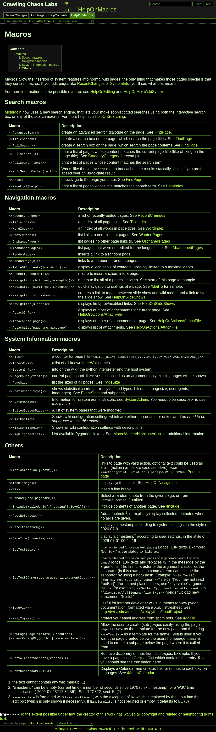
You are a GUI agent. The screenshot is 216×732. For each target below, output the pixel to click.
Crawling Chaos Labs (30, 4)
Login (66, 3)
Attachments (45, 21)
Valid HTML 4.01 (149, 729)
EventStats (90, 393)
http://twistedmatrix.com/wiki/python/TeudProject (141, 612)
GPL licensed (124, 729)
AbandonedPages (187, 248)
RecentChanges (16, 15)
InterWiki (89, 363)
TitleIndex (138, 222)
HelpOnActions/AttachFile (100, 314)
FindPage (37, 15)
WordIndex (155, 228)
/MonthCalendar (140, 673)
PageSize (112, 382)
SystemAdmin (136, 399)
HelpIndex (174, 186)
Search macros (32, 57)
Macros (21, 54)
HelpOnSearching (110, 116)
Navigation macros (34, 61)
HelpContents (57, 15)
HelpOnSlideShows (128, 297)
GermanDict (144, 658)
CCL (66, 10)
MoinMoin (13, 112)
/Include (172, 506)
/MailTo (157, 286)
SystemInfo (119, 83)
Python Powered (98, 729)
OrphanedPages (156, 241)
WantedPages (151, 235)
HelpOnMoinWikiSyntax (143, 92)
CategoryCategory (103, 156)
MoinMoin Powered (69, 729)
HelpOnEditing (102, 92)
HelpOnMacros (97, 9)
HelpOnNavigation (161, 483)
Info (31, 21)
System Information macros (40, 64)
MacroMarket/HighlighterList (137, 434)
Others (26, 68)
